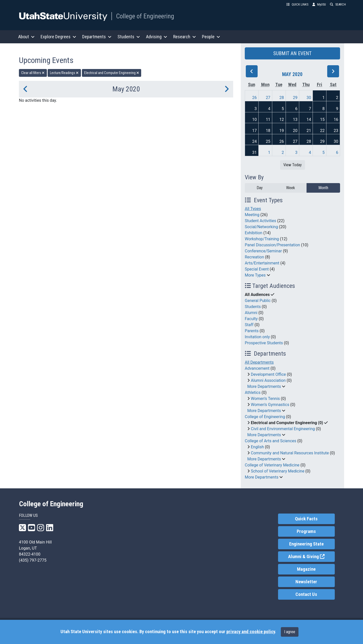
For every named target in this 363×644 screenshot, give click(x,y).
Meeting (252, 214)
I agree (289, 631)
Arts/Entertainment (262, 263)
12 (281, 119)
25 (268, 141)
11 (268, 119)
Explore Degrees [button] (58, 36)
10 (254, 119)
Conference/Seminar (263, 251)
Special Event (257, 269)
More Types (255, 275)
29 (295, 97)
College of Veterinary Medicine (272, 465)
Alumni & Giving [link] (311, 556)
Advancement (257, 368)
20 (295, 130)
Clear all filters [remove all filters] (33, 73)
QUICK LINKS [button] (297, 4)
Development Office (268, 374)
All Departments (259, 362)
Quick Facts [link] (306, 519)
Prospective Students (264, 343)
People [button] (211, 36)
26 (254, 97)
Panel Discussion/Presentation (272, 245)
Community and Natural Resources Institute (290, 453)
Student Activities (260, 220)
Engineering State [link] (306, 544)
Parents (252, 330)
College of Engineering (145, 16)
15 (322, 119)
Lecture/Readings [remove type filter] (64, 73)
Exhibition (253, 232)
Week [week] (290, 187)
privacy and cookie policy (250, 631)
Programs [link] (306, 531)
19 (281, 130)
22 (322, 130)
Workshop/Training (262, 238)
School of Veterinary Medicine (277, 471)
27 (268, 97)
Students (253, 306)
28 (281, 97)
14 (309, 119)
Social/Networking (261, 226)
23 (336, 130)
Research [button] (184, 36)
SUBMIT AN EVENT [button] (292, 53)
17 (254, 130)
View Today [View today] (292, 164)
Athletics (252, 392)
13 (295, 119)
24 (254, 141)
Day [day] (260, 187)
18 (268, 130)
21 (309, 130)
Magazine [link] (306, 569)
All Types (253, 208)
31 (254, 152)
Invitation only (257, 336)
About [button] (26, 36)
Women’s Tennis (265, 398)
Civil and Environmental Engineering (283, 428)
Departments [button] (96, 36)
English (257, 447)
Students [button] (128, 36)
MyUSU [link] (319, 4)
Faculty (251, 318)
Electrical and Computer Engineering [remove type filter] (111, 73)
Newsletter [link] (306, 582)
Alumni (251, 312)
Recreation (254, 257)
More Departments (264, 386)
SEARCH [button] (338, 4)
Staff (249, 324)
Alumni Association (268, 380)
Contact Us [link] (306, 594)
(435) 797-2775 (32, 560)
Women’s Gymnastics (270, 404)
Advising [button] (156, 36)
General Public (257, 300)
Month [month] (323, 187)
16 (336, 119)
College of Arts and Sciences (270, 440)
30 (309, 97)
